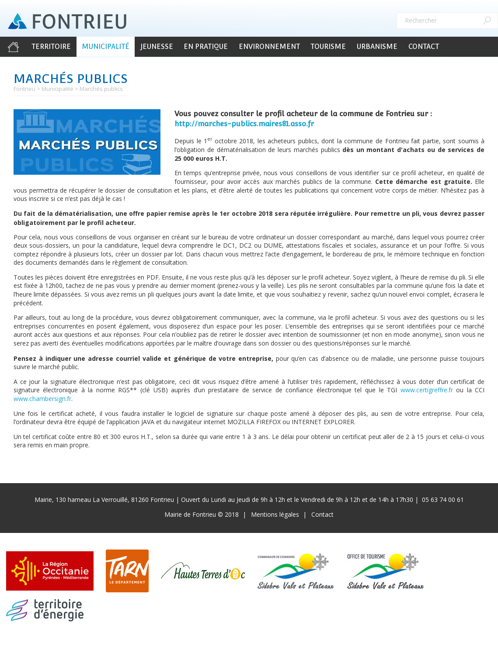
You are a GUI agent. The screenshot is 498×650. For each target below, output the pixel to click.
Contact (423, 46)
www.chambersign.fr (42, 398)
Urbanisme (377, 46)
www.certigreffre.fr (426, 390)
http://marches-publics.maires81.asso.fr (244, 124)
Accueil (13, 47)
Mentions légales (275, 514)
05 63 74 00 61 (443, 499)
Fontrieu (24, 89)
